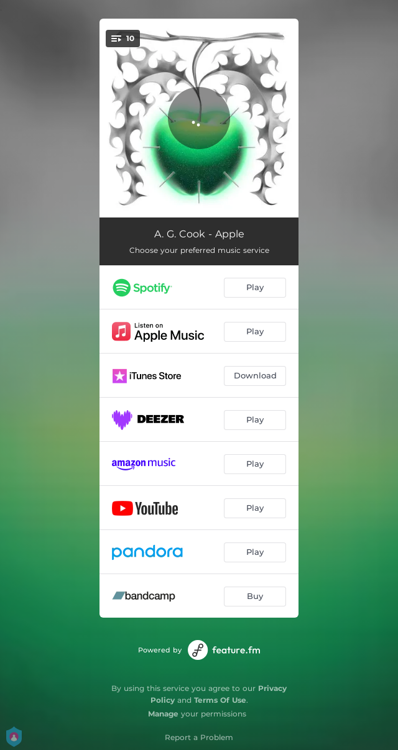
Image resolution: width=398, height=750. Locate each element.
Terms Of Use (220, 700)
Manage (163, 713)
